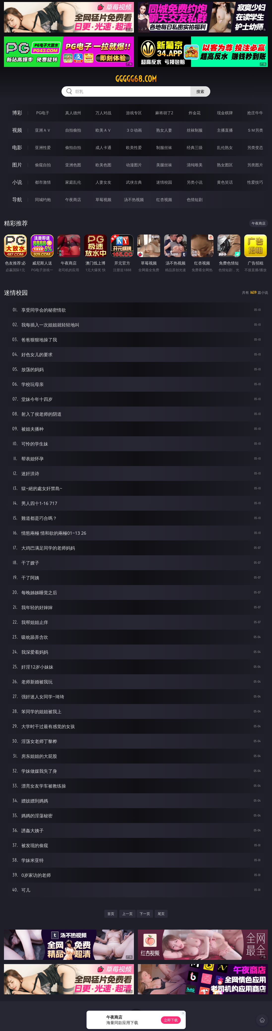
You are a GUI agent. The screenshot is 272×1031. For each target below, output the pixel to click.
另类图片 (255, 165)
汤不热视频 (134, 199)
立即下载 (171, 1020)
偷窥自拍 (43, 165)
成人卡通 (103, 147)
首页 (110, 913)
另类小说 (195, 182)
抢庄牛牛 (255, 113)
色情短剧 (195, 199)
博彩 (17, 112)
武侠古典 (134, 182)
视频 (17, 130)
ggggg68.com (136, 79)
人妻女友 (103, 182)
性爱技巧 (255, 182)
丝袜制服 (195, 130)
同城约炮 (43, 199)
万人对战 (103, 113)
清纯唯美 (195, 165)
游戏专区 (134, 113)
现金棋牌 (225, 113)
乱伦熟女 (225, 147)
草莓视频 (103, 199)
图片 (17, 164)
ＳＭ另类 (255, 130)
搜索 (200, 91)
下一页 (145, 913)
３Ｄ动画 (134, 130)
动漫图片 (134, 165)
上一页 (127, 913)
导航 (17, 199)
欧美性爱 (134, 147)
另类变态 (255, 147)
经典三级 (195, 147)
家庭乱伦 (73, 182)
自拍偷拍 (73, 130)
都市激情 (43, 182)
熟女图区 (225, 165)
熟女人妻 (164, 130)
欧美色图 (103, 165)
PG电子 (42, 113)
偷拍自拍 (73, 147)
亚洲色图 (73, 165)
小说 (17, 182)
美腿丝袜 (164, 165)
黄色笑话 (225, 182)
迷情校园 (164, 182)
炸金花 (195, 113)
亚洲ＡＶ (43, 130)
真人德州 (73, 113)
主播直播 (225, 130)
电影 (17, 147)
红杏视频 (164, 199)
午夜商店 (73, 199)
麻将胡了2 (164, 113)
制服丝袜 (164, 147)
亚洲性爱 (43, 147)
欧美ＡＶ (103, 130)
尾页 (161, 913)
